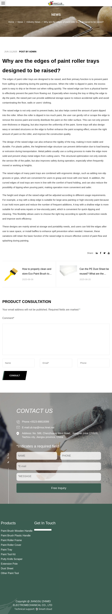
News (20, 22)
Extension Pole (9, 563)
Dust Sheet (7, 568)
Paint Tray (6, 549)
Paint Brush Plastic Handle (16, 535)
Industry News (33, 22)
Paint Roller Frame (11, 540)
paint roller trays (25, 79)
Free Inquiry (58, 488)
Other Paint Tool (10, 573)
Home (11, 22)
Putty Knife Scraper (12, 559)
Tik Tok (8, 457)
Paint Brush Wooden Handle (17, 530)
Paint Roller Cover (11, 545)
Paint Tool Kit (8, 554)
